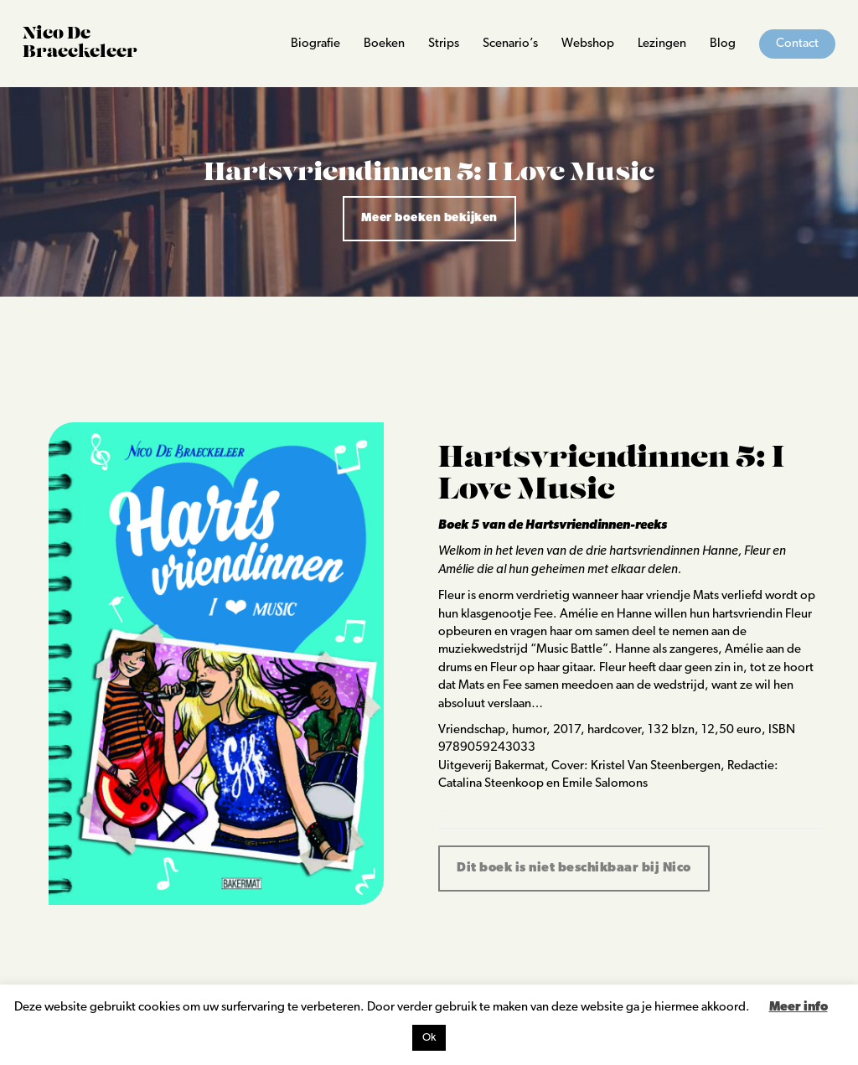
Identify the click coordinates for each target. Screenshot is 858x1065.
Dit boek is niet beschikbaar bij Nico (574, 868)
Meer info (798, 1007)
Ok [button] (429, 1037)
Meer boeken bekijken (429, 218)
